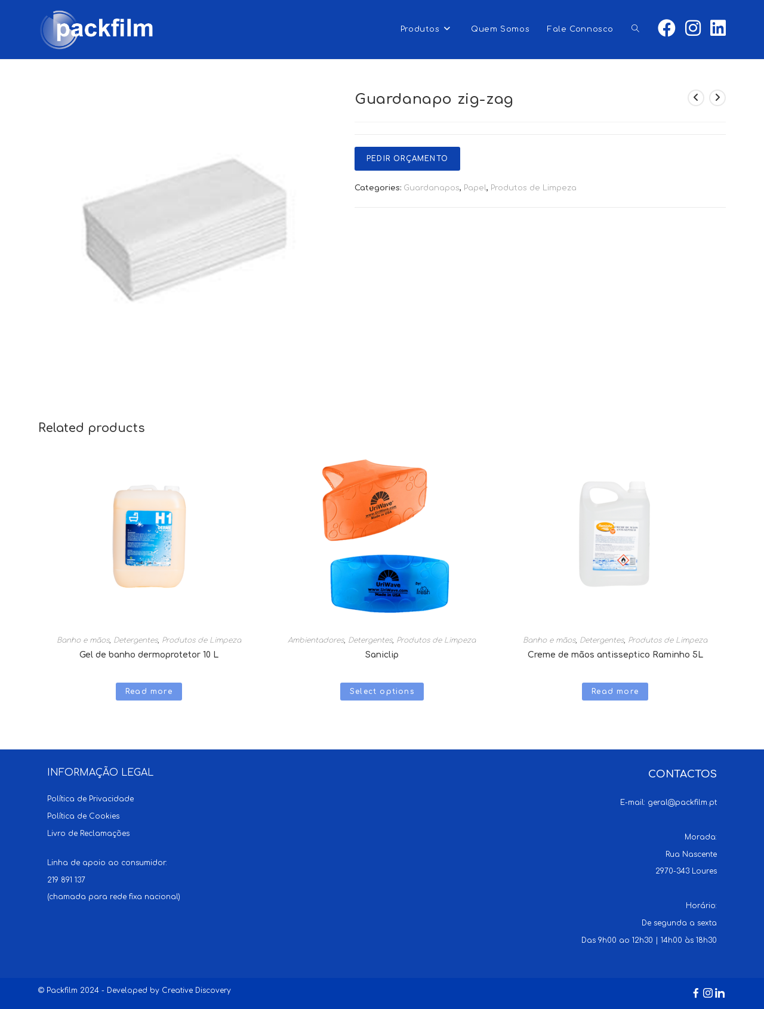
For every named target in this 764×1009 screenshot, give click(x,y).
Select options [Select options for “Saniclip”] (382, 691)
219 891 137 (66, 880)
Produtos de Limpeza (534, 188)
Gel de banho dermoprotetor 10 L (148, 654)
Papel (475, 188)
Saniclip (382, 654)
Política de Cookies (83, 816)
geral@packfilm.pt (682, 802)
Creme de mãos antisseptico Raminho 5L (615, 654)
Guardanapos (431, 188)
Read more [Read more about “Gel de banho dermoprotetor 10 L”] (148, 691)
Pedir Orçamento (407, 159)
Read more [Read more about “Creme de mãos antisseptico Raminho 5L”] (615, 691)
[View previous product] (696, 98)
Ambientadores (316, 640)
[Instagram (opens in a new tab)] (693, 28)
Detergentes (135, 640)
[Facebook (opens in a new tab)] (666, 28)
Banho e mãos (83, 640)
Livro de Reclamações (88, 833)
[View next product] (717, 98)
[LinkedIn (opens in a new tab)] (718, 28)
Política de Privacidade (90, 799)
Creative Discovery (196, 990)
